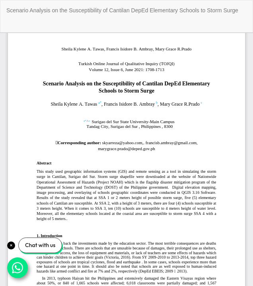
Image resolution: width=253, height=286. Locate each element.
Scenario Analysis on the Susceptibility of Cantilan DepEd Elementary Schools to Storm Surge (122, 10)
